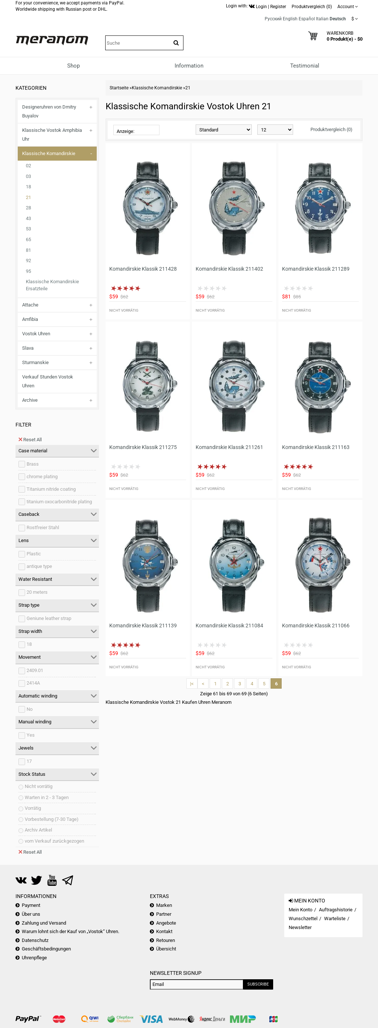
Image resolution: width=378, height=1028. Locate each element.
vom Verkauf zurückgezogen (54, 841)
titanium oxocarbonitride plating (59, 501)
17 (29, 761)
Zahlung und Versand (44, 923)
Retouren (165, 940)
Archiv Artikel (38, 830)
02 (28, 165)
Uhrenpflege (34, 957)
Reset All (30, 439)
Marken (164, 905)
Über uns (31, 914)
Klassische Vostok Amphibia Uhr (52, 134)
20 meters (37, 592)
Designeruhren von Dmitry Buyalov (49, 111)
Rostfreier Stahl (43, 527)
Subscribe (258, 984)
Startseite (119, 87)
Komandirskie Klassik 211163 (316, 447)
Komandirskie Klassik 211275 (143, 447)
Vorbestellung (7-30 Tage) (52, 819)
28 (28, 207)
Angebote (166, 923)
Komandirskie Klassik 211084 (229, 625)
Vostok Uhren (36, 333)
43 (28, 218)
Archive (30, 400)
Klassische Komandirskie (48, 153)
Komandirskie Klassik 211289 (316, 269)
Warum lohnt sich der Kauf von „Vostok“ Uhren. (70, 931)
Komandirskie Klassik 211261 (229, 447)
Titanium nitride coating (51, 489)
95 (28, 271)
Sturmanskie (35, 362)
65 (28, 239)
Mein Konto (300, 909)
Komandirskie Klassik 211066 (316, 625)
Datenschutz (35, 940)
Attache (30, 305)
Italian (322, 18)
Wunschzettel (303, 918)
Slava (28, 348)
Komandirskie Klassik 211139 (143, 625)
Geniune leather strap (49, 618)
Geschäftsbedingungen (46, 949)
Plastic (34, 553)
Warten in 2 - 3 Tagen (47, 797)
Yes (31, 735)
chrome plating (42, 476)
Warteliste (335, 918)
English (290, 18)
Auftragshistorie (336, 909)
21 (28, 197)
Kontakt (164, 931)
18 (28, 186)
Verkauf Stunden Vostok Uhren (47, 381)
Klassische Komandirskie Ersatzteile (52, 285)
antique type (39, 566)
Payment (31, 905)
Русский (273, 18)
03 (28, 176)
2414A (33, 683)
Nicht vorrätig (38, 786)
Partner (163, 914)
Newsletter (300, 927)
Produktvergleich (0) (331, 129)
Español (307, 18)
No (29, 709)
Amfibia (30, 319)
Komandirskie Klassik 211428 (143, 269)
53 (28, 229)
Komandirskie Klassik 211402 (229, 269)
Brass (33, 464)
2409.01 (35, 670)
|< (192, 683)
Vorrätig (33, 808)
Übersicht (166, 949)
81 (28, 250)
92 (28, 260)
